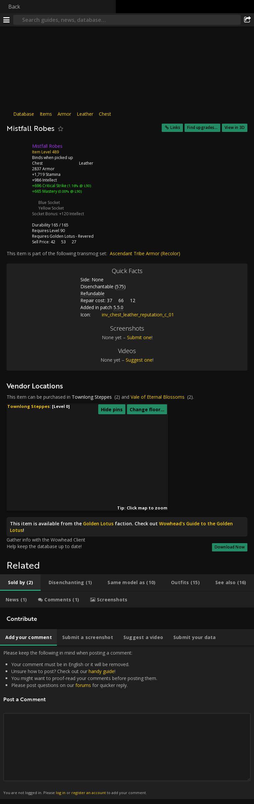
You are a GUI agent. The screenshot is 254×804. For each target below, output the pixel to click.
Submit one (139, 337)
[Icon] (18, 151)
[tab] (20, 582)
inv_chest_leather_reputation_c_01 (133, 314)
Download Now (230, 547)
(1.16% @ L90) (78, 185)
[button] (67, 473)
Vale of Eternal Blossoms (158, 397)
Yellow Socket (51, 208)
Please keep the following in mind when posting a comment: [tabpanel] (127, 723)
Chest (105, 114)
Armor (64, 114)
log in (60, 792)
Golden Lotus (62, 236)
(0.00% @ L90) (69, 191)
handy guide (101, 671)
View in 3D (235, 127)
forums (83, 685)
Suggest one (139, 360)
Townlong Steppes (92, 397)
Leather (85, 114)
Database (23, 114)
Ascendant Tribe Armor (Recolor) (145, 253)
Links (175, 127)
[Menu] (6, 19)
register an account (88, 792)
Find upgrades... (202, 127)
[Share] (247, 19)
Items (46, 114)
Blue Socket (49, 202)
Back (14, 6)
